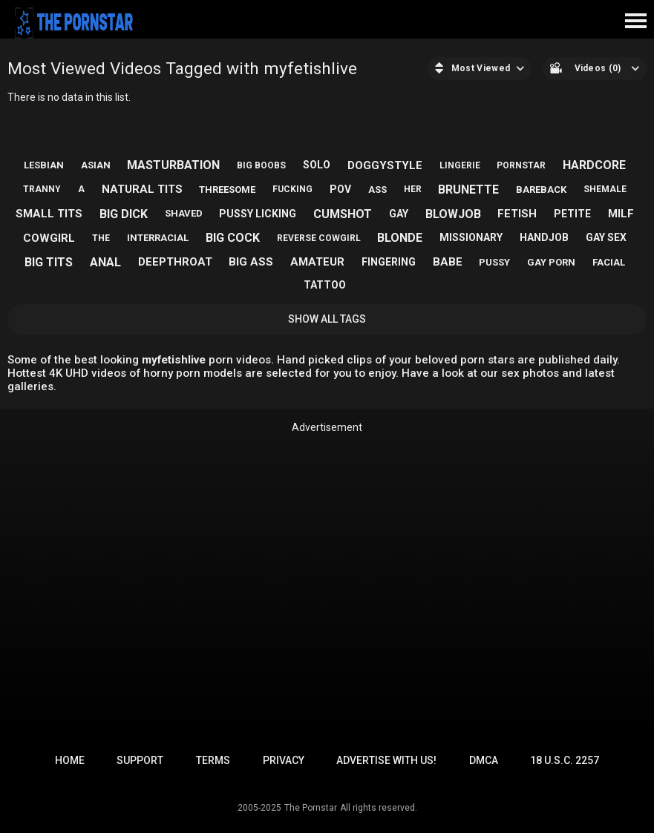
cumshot (342, 214)
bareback (541, 189)
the (101, 238)
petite (572, 214)
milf (621, 213)
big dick (123, 214)
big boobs (261, 165)
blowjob (453, 214)
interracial (158, 237)
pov (340, 189)
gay (398, 214)
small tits (49, 213)
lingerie (459, 165)
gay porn (551, 262)
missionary (471, 237)
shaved (184, 213)
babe (447, 262)
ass (377, 189)
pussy (494, 262)
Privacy (283, 760)
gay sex (606, 237)
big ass (251, 262)
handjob (544, 237)
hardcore (594, 165)
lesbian (44, 165)
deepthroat (175, 262)
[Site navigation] (635, 21)
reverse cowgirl (319, 238)
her (413, 189)
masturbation (173, 165)
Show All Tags (327, 319)
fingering (389, 262)
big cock (233, 238)
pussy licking (257, 214)
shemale (605, 189)
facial (608, 262)
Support (140, 760)
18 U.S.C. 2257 (564, 760)
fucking (292, 189)
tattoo (325, 285)
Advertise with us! (386, 760)
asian (96, 165)
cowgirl (49, 238)
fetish (517, 213)
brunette (468, 189)
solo (316, 165)
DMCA (483, 760)
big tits (48, 262)
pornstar (521, 165)
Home (70, 760)
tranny (42, 189)
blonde (399, 238)
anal (105, 262)
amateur (317, 262)
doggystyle (384, 165)
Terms (213, 760)
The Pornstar (310, 808)
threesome (227, 189)
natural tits (142, 189)
